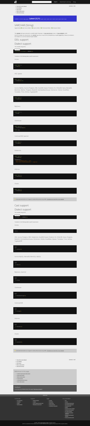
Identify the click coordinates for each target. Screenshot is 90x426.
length (60, 35)
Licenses (50, 400)
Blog (74, 2)
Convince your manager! (69, 409)
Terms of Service (52, 404)
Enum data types (20, 381)
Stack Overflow (19, 404)
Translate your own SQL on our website (55, 199)
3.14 (59, 19)
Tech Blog (19, 401)
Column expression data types (23, 373)
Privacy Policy (51, 403)
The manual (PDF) (68, 405)
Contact (34, 401)
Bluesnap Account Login (37, 404)
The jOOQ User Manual (21, 6)
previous (71, 6)
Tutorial (66, 401)
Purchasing (51, 401)
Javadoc (66, 407)
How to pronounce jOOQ (69, 417)
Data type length (20, 375)
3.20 (42, 19)
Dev (24, 19)
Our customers (19, 400)
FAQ (66, 400)
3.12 (65, 19)
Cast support (22, 205)
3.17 (51, 19)
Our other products (68, 411)
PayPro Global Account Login (38, 403)
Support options (36, 400)
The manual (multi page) (69, 404)
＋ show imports (17, 49)
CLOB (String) (20, 378)
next (74, 6)
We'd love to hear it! (38, 389)
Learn (55, 2)
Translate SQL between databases (69, 413)
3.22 (27, 19)
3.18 (48, 19)
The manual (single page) (69, 403)
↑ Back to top (45, 394)
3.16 (54, 19)
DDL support (21, 39)
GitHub (18, 403)
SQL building (19, 7)
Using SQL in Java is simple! (70, 408)
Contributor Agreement (53, 405)
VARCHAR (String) (20, 12)
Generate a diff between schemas (69, 415)
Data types (18, 9)
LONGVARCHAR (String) (22, 379)
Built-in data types (20, 11)
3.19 (45, 19)
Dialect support (23, 43)
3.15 (57, 19)
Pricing (65, 2)
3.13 (62, 19)
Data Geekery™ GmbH (45, 422)
